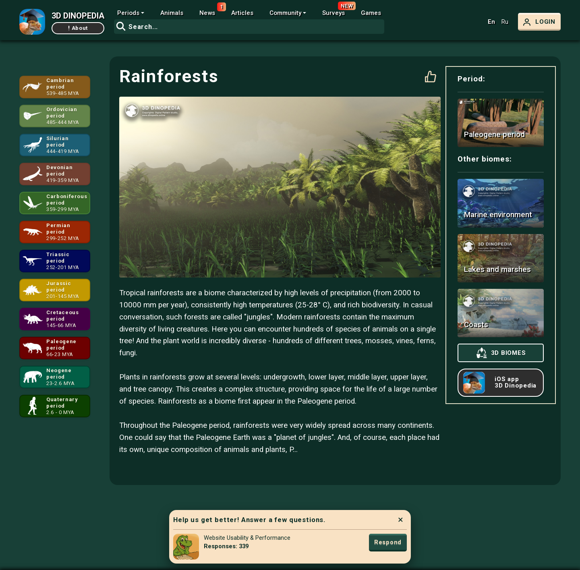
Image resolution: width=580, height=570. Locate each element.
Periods (128, 13)
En (491, 22)
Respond (388, 542)
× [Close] (400, 519)
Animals (171, 13)
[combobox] (249, 26)
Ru (504, 22)
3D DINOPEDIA (78, 16)
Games (371, 13)
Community (285, 13)
